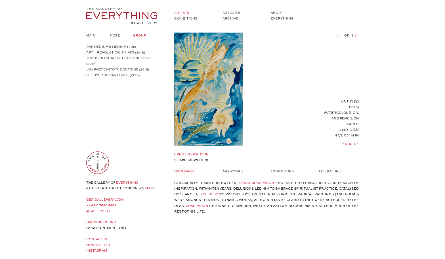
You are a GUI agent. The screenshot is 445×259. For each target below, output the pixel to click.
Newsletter (98, 245)
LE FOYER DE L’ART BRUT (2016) (113, 75)
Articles (231, 12)
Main (90, 35)
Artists (181, 12)
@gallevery (98, 211)
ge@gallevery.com (105, 199)
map (149, 188)
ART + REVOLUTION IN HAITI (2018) (115, 52)
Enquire (350, 144)
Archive (230, 18)
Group (139, 35)
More (115, 35)
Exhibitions (185, 18)
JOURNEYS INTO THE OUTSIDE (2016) (117, 69)
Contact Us (97, 239)
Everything (282, 18)
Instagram (96, 250)
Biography (184, 171)
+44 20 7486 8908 (101, 205)
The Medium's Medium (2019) (111, 46)
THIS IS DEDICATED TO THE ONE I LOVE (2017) (119, 61)
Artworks (232, 171)
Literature (330, 171)
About (277, 12)
